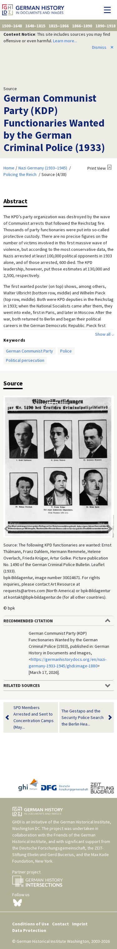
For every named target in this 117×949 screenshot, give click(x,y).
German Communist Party (29, 351)
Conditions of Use (30, 924)
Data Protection (29, 930)
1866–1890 (82, 26)
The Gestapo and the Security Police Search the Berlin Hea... (82, 717)
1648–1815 (35, 26)
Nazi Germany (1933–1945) (42, 168)
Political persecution (25, 360)
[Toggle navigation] (109, 10)
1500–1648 (12, 26)
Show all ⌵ (104, 334)
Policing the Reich (20, 174)
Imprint (80, 924)
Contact (60, 924)
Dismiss (103, 47)
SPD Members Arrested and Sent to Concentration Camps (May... (33, 717)
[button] (11, 466)
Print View (96, 168)
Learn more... (65, 41)
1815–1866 (59, 26)
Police (66, 351)
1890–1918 (105, 26)
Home (8, 168)
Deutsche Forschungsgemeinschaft (52, 848)
